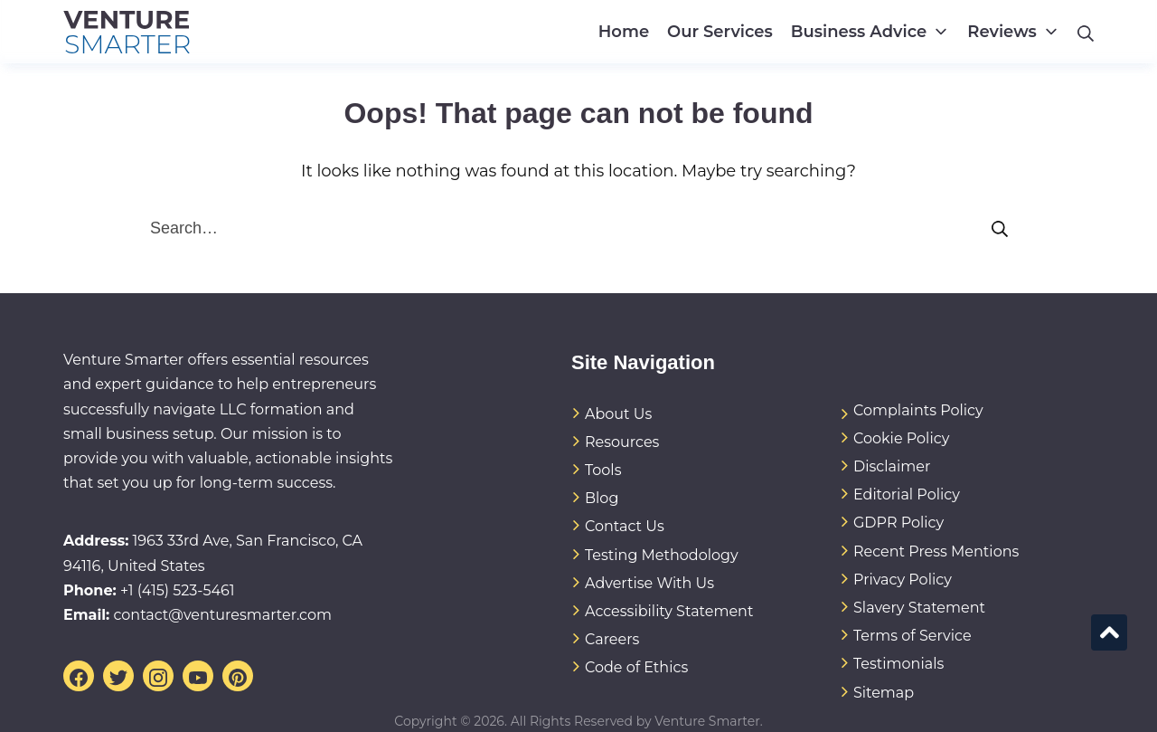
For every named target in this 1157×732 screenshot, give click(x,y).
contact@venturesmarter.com (222, 614)
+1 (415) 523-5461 (177, 590)
